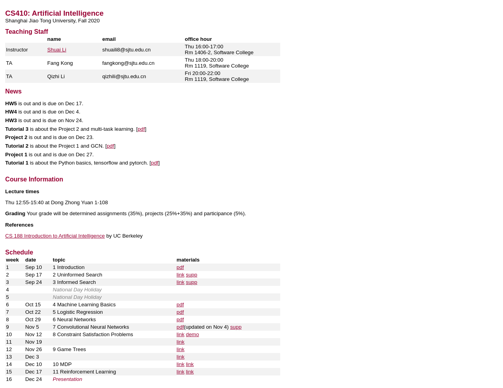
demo (192, 334)
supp (191, 275)
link (180, 275)
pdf (141, 129)
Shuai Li (56, 50)
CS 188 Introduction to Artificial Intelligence (55, 236)
